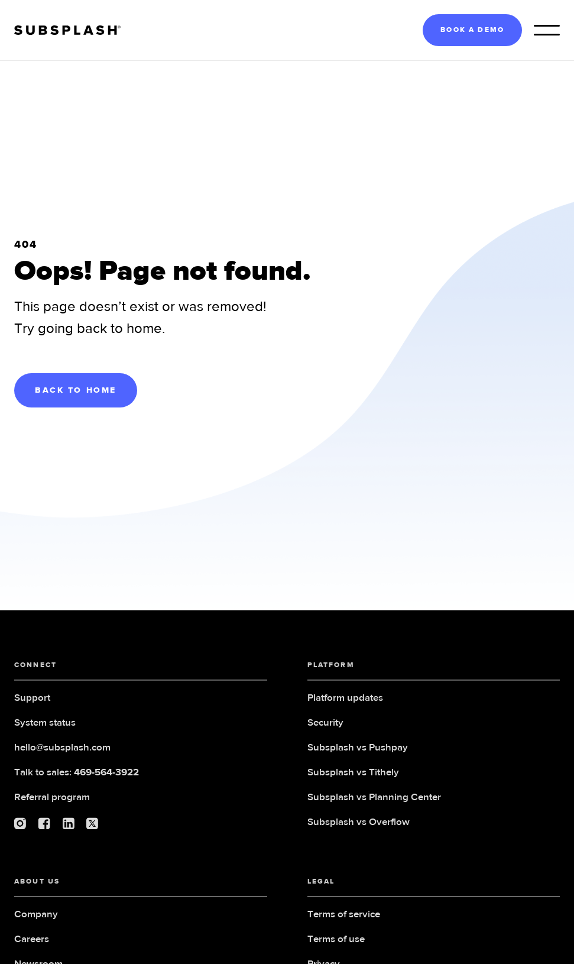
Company (36, 925)
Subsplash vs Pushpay (357, 758)
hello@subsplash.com (62, 758)
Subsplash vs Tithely (353, 783)
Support (32, 709)
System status (45, 734)
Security (325, 734)
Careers (31, 950)
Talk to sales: (76, 783)
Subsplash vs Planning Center (374, 808)
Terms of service (343, 925)
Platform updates (345, 709)
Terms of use (336, 950)
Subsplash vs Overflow (358, 833)
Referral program (52, 808)
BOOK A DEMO (472, 30)
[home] (67, 30)
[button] (547, 30)
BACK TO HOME (75, 390)
